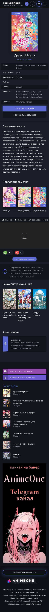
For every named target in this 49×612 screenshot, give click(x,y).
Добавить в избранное (24, 115)
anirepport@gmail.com (31, 604)
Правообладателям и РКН (24, 572)
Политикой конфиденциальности (24, 598)
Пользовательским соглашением (31, 595)
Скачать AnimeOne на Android (21, 371)
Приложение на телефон (24, 259)
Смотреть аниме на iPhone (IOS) (22, 378)
